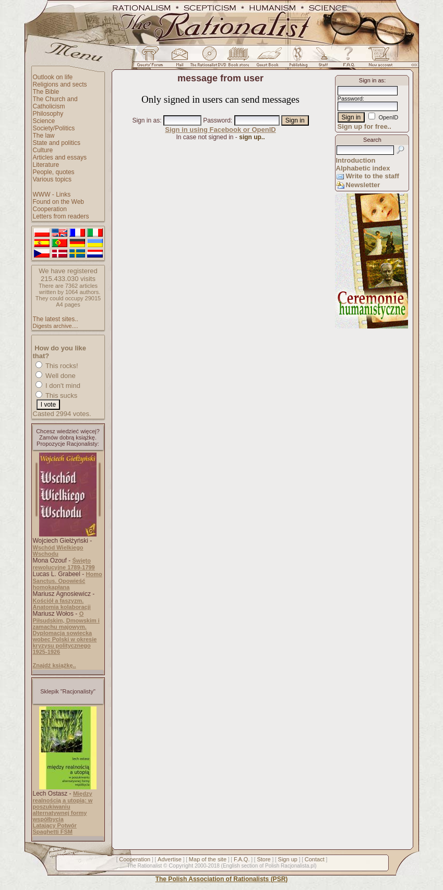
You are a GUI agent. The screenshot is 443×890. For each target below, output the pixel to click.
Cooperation (50, 209)
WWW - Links (52, 194)
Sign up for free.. (364, 126)
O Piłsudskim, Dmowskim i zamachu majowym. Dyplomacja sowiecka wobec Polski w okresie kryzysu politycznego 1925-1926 (66, 633)
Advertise (170, 859)
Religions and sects (60, 84)
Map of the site (207, 859)
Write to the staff (372, 176)
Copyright (181, 865)
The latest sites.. (55, 319)
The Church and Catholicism (55, 102)
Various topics (52, 179)
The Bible (46, 91)
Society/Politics (54, 128)
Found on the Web (59, 201)
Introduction (356, 160)
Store (263, 859)
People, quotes (54, 172)
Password (217, 120)
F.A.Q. (242, 859)
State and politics (56, 143)
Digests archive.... (55, 326)
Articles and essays (60, 157)
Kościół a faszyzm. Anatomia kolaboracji (62, 604)
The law (44, 135)
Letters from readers (61, 216)
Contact (315, 859)
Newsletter (363, 185)
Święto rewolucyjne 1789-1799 (64, 563)
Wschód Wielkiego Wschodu (58, 550)
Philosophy (48, 113)
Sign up (287, 859)
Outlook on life (53, 77)
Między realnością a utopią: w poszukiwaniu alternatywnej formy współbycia (63, 806)
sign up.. (252, 137)
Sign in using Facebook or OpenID (220, 129)
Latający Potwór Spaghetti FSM (55, 828)
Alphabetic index (363, 168)
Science (44, 121)
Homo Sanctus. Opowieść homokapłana (67, 580)
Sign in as (146, 120)
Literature (46, 164)
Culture (43, 150)
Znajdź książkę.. (54, 665)
